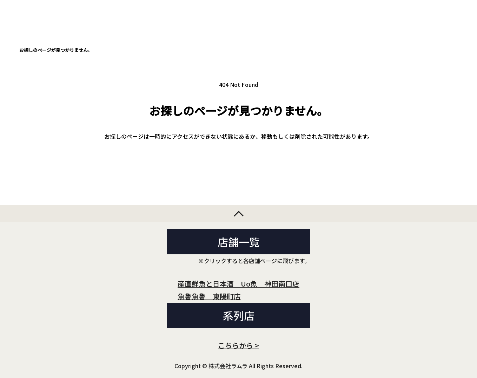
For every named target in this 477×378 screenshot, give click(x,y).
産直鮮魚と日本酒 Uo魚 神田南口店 (238, 284)
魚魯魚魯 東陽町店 (209, 296)
